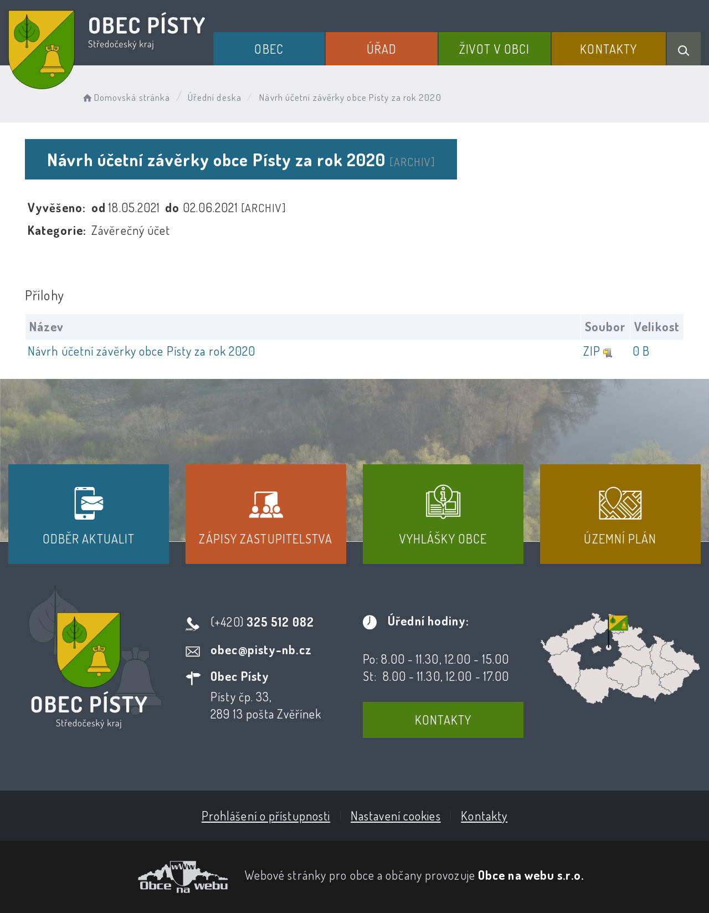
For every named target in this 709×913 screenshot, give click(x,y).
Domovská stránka (125, 97)
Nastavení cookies (396, 815)
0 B (641, 350)
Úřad (382, 49)
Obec (268, 49)
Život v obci (494, 49)
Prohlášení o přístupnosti (266, 815)
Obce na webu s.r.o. (531, 875)
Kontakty (608, 49)
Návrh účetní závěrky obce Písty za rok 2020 (141, 350)
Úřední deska (215, 97)
